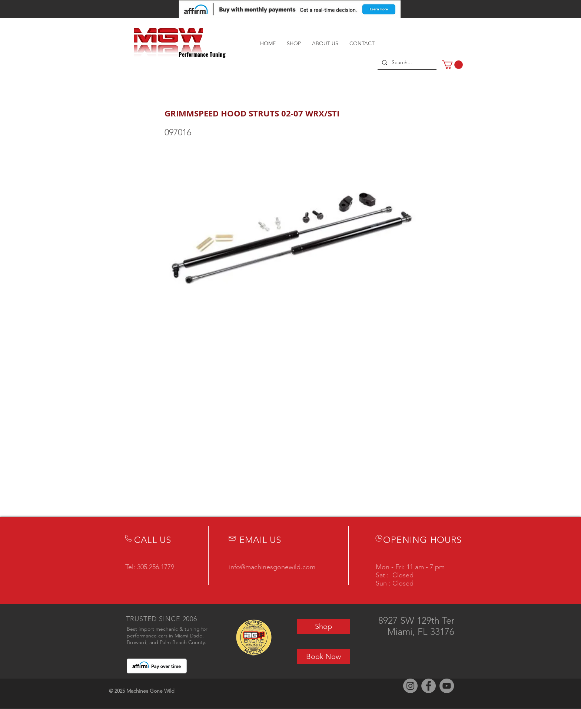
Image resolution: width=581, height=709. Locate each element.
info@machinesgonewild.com (272, 567)
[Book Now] (323, 656)
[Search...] (406, 62)
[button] (452, 64)
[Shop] (323, 626)
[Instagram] (410, 686)
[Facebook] (428, 686)
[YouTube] (446, 686)
